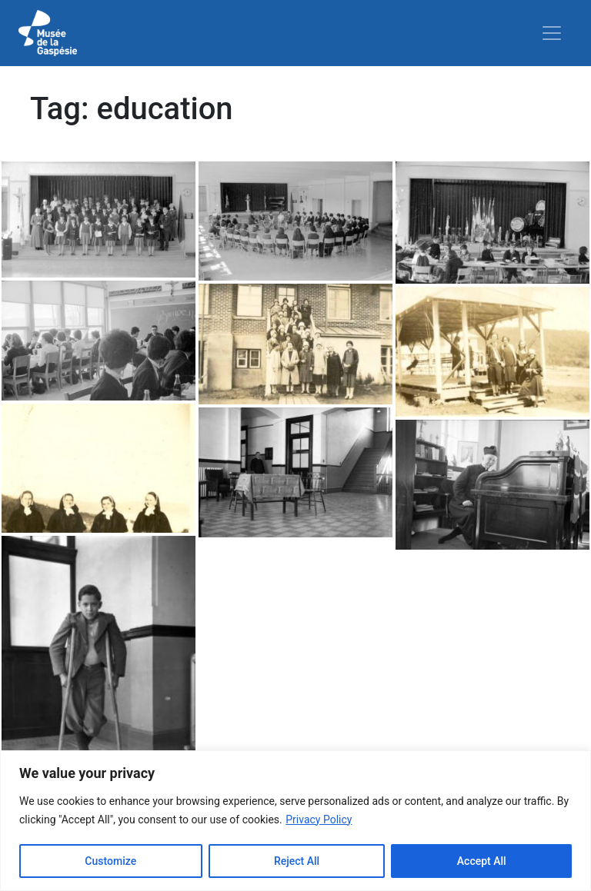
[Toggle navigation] (552, 33)
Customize (110, 861)
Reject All (296, 861)
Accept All (481, 861)
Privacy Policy (318, 819)
